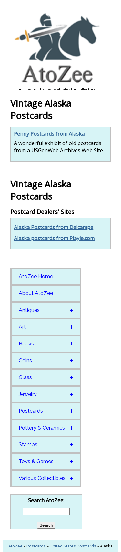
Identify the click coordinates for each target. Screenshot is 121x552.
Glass (25, 377)
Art (22, 327)
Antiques (29, 310)
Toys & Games (36, 461)
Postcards (31, 411)
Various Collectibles (42, 478)
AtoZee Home (36, 276)
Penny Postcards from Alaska (49, 133)
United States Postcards (73, 546)
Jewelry (28, 394)
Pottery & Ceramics (42, 428)
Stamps (28, 444)
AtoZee (15, 546)
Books (26, 344)
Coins (25, 360)
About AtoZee (36, 293)
